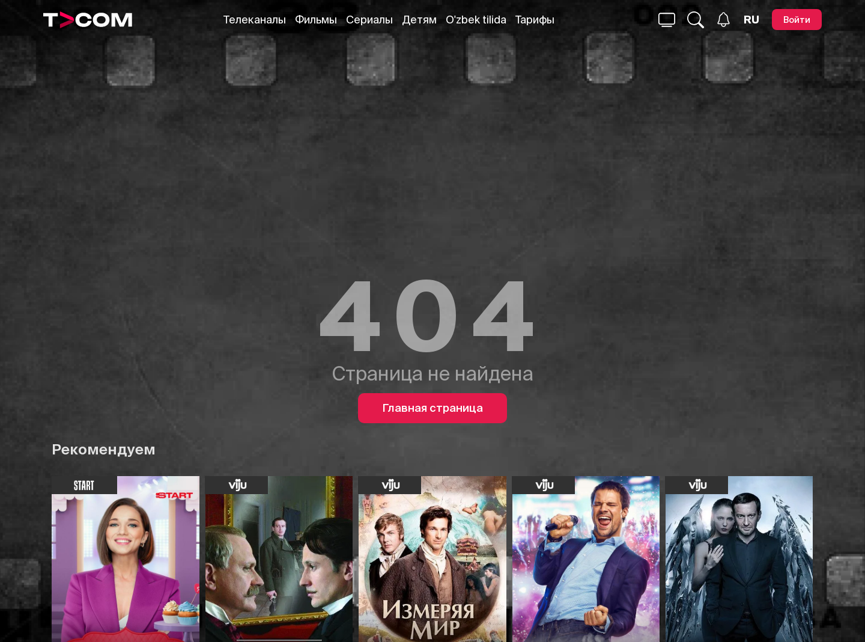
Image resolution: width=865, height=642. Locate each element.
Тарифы (534, 19)
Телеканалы (254, 19)
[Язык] (751, 19)
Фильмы (316, 19)
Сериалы (369, 19)
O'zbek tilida (476, 19)
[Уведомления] (723, 19)
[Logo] (87, 19)
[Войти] (797, 19)
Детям (419, 19)
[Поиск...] (666, 19)
